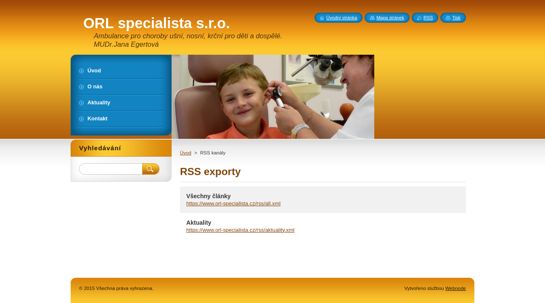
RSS (428, 17)
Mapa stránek (390, 17)
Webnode (455, 288)
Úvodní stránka (341, 17)
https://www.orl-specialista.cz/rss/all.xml (233, 203)
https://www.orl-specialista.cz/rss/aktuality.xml (240, 230)
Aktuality (198, 222)
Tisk (456, 17)
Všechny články (208, 196)
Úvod (185, 152)
